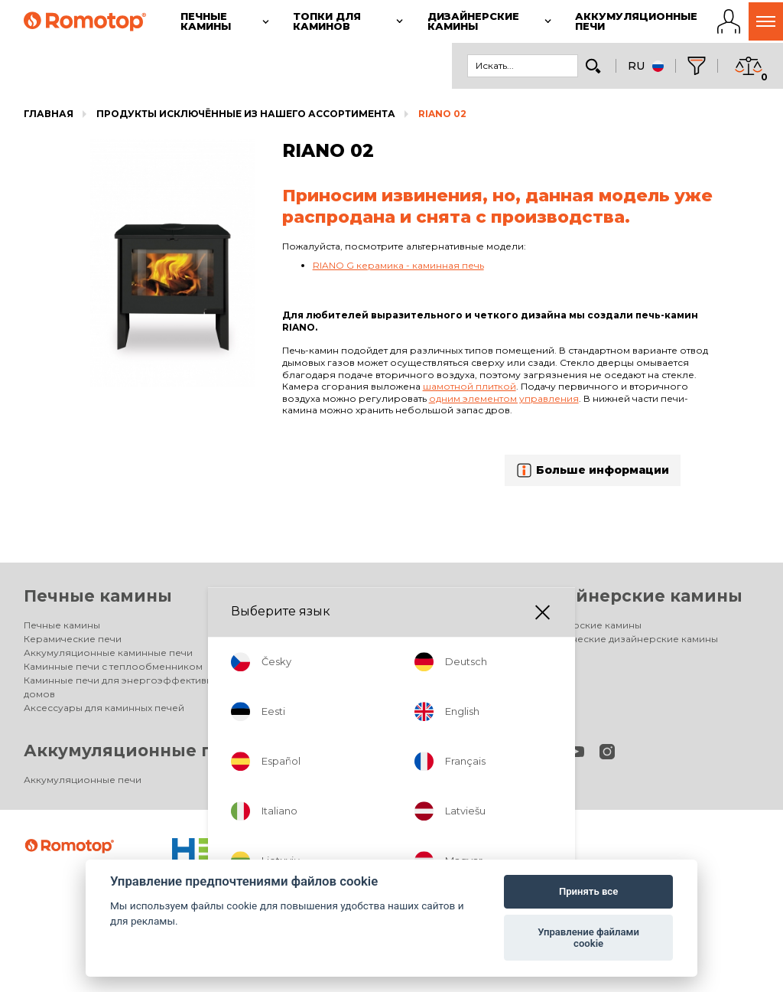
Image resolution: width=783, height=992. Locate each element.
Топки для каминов (367, 595)
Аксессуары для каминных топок (357, 694)
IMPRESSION (307, 638)
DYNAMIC (300, 652)
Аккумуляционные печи (135, 750)
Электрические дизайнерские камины (624, 638)
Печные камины (98, 595)
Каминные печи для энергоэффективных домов (124, 687)
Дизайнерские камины (636, 595)
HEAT (290, 680)
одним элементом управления (504, 398)
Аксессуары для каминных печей (104, 707)
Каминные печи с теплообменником (113, 666)
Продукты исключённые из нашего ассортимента (245, 113)
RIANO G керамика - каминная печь (398, 265)
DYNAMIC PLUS (313, 666)
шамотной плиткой (469, 386)
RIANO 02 (442, 113)
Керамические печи (73, 638)
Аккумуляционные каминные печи (108, 652)
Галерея (299, 707)
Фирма (294, 779)
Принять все (588, 891)
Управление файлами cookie (588, 938)
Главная (48, 113)
